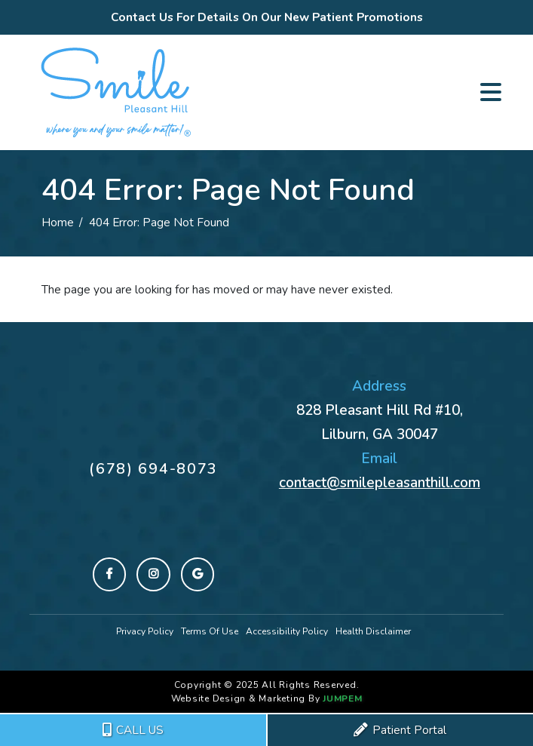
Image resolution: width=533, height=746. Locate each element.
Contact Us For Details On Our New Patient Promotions (267, 17)
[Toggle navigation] (490, 92)
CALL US (133, 730)
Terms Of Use (209, 631)
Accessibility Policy (287, 631)
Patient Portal (400, 730)
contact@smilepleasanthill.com (379, 483)
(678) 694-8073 (153, 469)
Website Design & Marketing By (245, 698)
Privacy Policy (144, 631)
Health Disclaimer (373, 631)
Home (57, 222)
